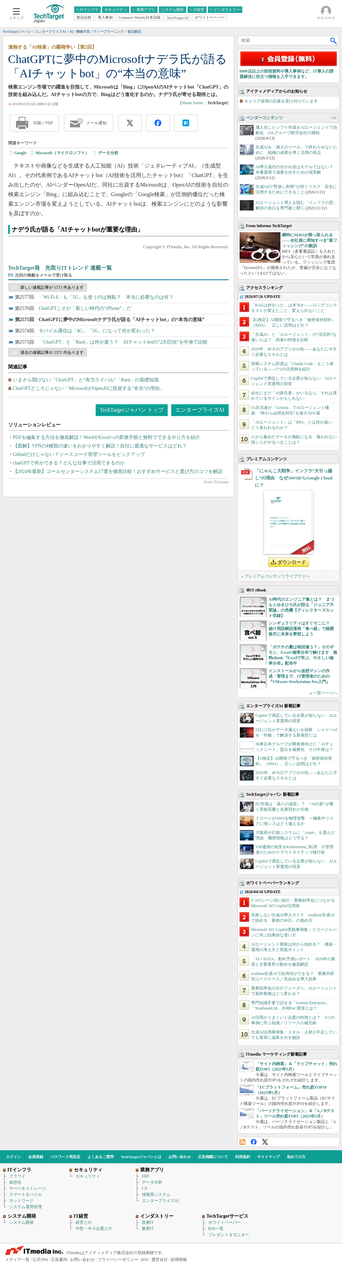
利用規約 (242, 1157)
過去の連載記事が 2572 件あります (52, 352)
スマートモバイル (25, 1194)
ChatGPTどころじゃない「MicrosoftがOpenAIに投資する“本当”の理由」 (89, 388)
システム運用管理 (25, 1206)
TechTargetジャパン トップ (131, 410)
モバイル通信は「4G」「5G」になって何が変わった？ (97, 330)
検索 (334, 40)
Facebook (254, 1142)
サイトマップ (268, 1157)
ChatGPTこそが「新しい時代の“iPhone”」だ (85, 308)
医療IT (148, 1222)
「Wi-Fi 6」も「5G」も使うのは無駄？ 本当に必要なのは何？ (106, 297)
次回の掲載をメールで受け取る (43, 275)
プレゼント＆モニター (228, 1234)
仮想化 (15, 1182)
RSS (242, 1142)
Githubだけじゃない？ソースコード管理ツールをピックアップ (79, 454)
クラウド (17, 1176)
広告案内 (59, 1259)
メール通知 (96, 123)
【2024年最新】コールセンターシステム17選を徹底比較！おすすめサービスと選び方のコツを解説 (118, 471)
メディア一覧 (17, 1259)
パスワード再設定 (65, 1157)
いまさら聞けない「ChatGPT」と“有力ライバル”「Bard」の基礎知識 (86, 379)
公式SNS (40, 1259)
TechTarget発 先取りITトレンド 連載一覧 (60, 268)
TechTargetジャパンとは (141, 1157)
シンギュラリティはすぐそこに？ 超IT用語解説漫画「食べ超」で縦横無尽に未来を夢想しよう (301, 628)
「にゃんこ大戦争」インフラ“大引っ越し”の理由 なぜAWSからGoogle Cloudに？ (293, 478)
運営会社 (159, 1259)
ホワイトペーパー (224, 1222)
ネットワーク (21, 1200)
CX (145, 1188)
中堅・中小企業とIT (94, 1228)
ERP (145, 1176)
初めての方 (296, 1157)
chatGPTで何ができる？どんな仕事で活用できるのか (69, 462)
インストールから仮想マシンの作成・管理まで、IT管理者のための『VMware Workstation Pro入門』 (299, 676)
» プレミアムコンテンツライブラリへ (275, 576)
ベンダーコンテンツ (264, 117)
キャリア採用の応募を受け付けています (281, 101)
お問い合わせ (179, 1157)
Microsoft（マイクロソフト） (62, 153)
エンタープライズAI (200, 410)
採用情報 (178, 1259)
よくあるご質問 (100, 1157)
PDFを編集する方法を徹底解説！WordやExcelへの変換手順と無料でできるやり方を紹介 (106, 437)
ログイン (13, 1157)
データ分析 (108, 153)
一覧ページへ (325, 693)
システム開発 (21, 1222)
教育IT (148, 1228)
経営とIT (84, 1222)
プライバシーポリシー (118, 1259)
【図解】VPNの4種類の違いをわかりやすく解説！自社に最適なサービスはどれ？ (100, 445)
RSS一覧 (216, 1228)
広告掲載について (213, 1157)
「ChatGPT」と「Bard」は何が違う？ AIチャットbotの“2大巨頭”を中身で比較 (123, 342)
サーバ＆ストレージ (27, 1188)
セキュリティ (88, 1176)
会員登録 (35, 1157)
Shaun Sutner (192, 102)
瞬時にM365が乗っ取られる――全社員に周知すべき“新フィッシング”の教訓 (309, 240)
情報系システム (156, 1194)
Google (20, 153)
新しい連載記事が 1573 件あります (52, 287)
